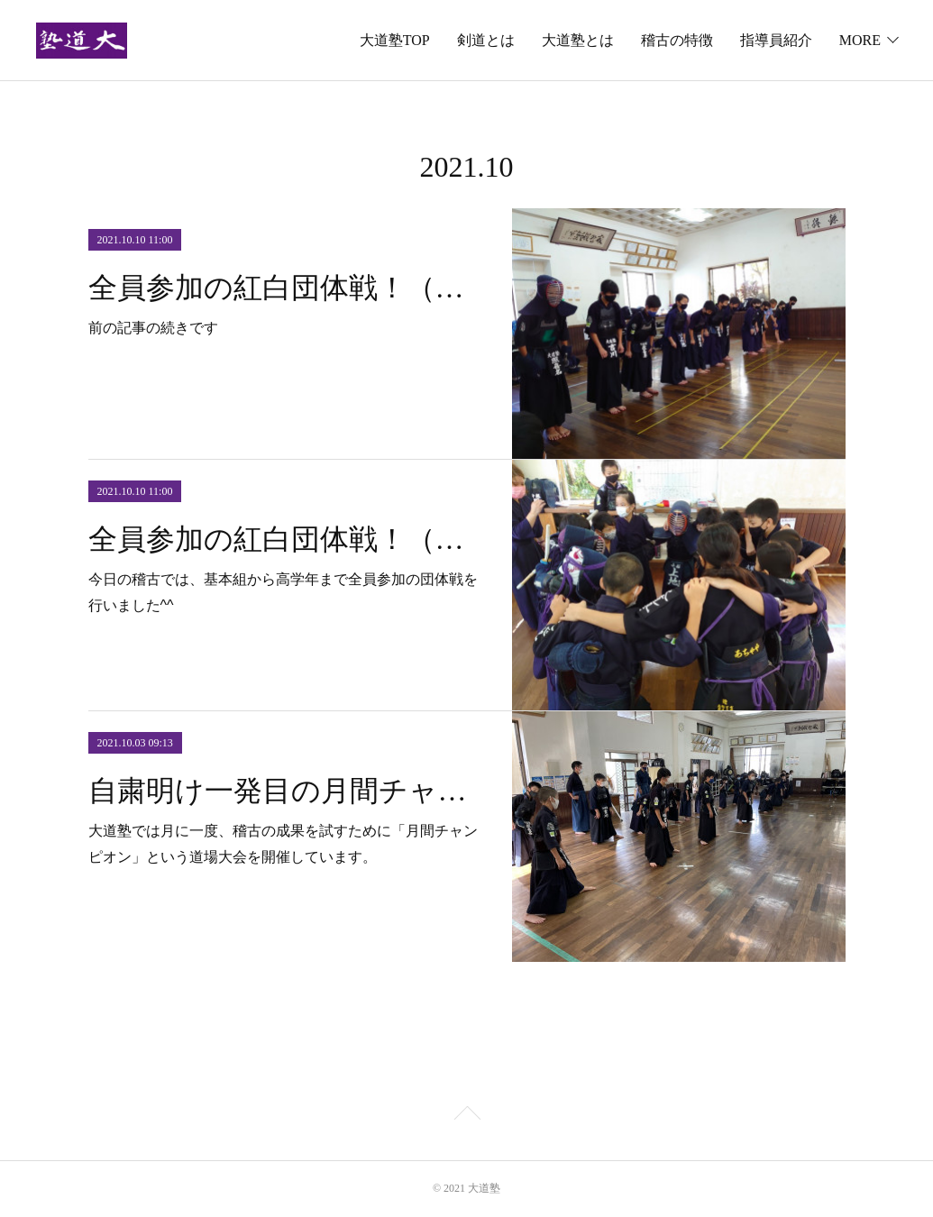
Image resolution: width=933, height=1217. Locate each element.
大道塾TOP (395, 40)
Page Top (466, 1116)
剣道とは (486, 40)
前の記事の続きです (153, 327)
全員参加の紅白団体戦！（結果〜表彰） (284, 287)
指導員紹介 (776, 40)
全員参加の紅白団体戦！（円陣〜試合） (284, 539)
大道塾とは (578, 40)
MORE (860, 40)
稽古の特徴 (677, 40)
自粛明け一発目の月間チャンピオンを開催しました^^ (284, 790)
